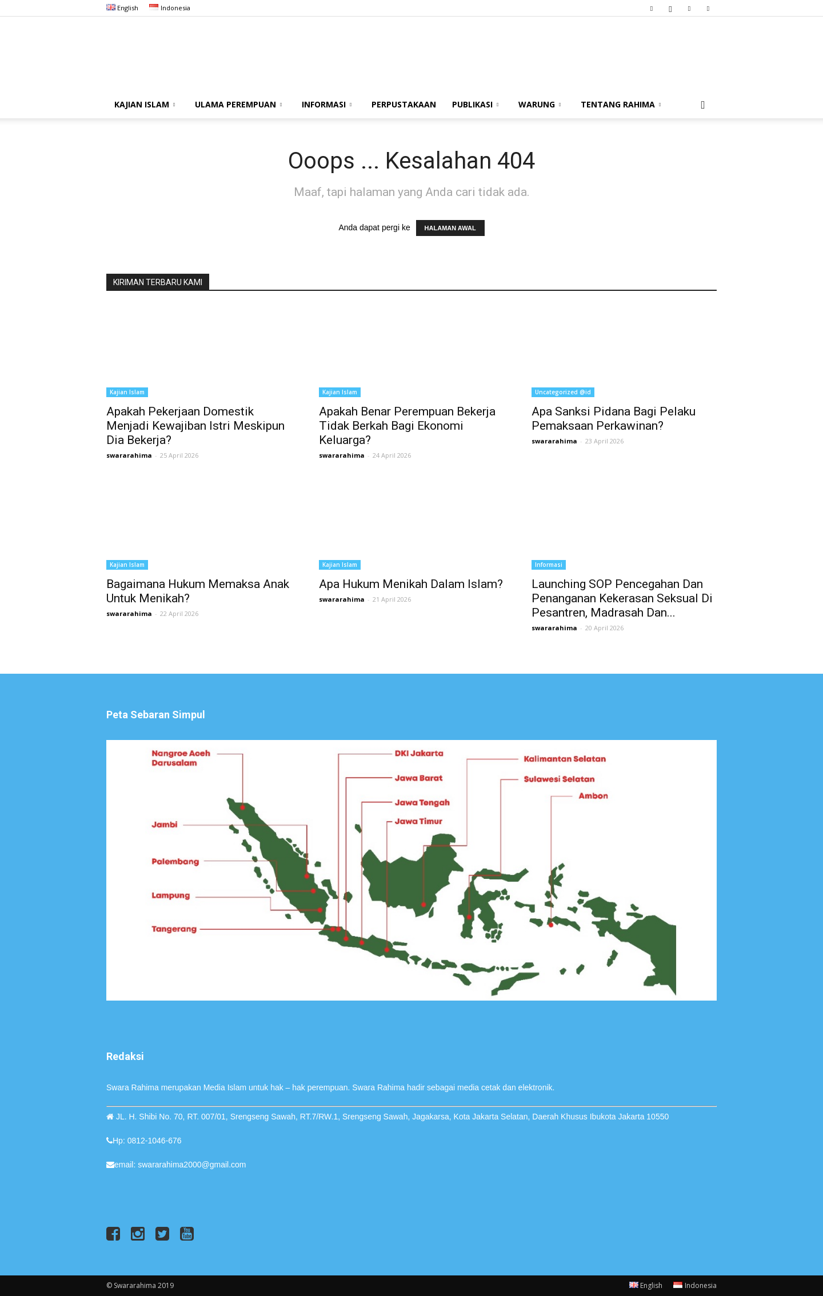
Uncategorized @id (563, 392)
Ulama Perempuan (238, 104)
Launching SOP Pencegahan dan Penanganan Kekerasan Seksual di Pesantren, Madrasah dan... (622, 598)
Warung (539, 104)
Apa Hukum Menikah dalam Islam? (411, 584)
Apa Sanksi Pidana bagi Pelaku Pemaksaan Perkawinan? (614, 419)
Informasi (326, 104)
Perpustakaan (403, 104)
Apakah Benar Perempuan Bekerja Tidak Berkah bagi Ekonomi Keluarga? (407, 426)
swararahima (129, 455)
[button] (703, 105)
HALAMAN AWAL (450, 228)
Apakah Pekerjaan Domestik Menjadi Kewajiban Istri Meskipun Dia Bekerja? (195, 426)
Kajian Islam (144, 104)
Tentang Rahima (621, 104)
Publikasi (475, 104)
